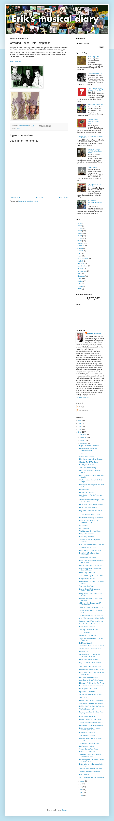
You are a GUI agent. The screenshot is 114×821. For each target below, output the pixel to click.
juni (81, 787)
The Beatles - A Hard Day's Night (94, 185)
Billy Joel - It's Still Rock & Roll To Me (91, 683)
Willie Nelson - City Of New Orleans (91, 703)
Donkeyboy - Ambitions (87, 537)
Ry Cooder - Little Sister (87, 692)
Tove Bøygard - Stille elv (87, 736)
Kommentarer (82, 410)
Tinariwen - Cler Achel (86, 586)
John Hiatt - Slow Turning (87, 468)
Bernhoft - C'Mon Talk (86, 492)
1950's (79, 228)
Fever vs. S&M (84, 652)
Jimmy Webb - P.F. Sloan (87, 558)
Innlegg (80, 406)
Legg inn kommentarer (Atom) (28, 201)
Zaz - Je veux (83, 525)
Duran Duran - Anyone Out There (90, 550)
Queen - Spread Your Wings (88, 749)
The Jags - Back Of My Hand (88, 630)
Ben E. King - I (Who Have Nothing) (91, 504)
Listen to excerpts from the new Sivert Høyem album (89, 729)
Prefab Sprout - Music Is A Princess (91, 700)
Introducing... (81, 271)
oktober (82, 440)
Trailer (79, 289)
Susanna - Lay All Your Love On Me (91, 621)
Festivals (80, 261)
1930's (79, 223)
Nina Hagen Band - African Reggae (90, 459)
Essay (79, 256)
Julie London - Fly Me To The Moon (91, 576)
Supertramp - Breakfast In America (90, 694)
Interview (80, 268)
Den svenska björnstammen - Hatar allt (95, 202)
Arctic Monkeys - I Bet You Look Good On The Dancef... (89, 655)
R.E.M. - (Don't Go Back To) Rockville (91, 706)
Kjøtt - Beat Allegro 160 (95, 73)
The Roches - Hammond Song (89, 743)
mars (81, 795)
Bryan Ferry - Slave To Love (88, 659)
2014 (80, 423)
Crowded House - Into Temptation (90, 624)
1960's (79, 231)
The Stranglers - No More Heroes (90, 531)
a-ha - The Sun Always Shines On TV (91, 618)
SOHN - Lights (92, 167)
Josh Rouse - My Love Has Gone (90, 667)
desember (83, 435)
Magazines (81, 276)
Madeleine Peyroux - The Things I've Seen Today (95, 151)
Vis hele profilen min (82, 397)
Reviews (80, 286)
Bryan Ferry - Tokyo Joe (87, 573)
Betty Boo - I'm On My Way (88, 507)
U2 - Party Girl (84, 528)
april (81, 792)
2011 (80, 432)
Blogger (64, 810)
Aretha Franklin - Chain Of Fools (90, 649)
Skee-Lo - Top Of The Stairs (88, 462)
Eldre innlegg (63, 197)
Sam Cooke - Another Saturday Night (91, 777)
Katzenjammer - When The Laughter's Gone (88, 449)
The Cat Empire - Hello (86, 709)
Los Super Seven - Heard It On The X (91, 544)
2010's (79, 243)
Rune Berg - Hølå (93, 57)
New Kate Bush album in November (91, 686)
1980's (18, 129)
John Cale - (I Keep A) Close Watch (91, 680)
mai (81, 790)
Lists (79, 273)
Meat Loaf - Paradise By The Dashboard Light (88, 521)
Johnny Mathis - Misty (86, 456)
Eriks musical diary (94, 333)
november (83, 437)
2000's (79, 241)
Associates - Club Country (88, 635)
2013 (80, 426)
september (83, 443)
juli (81, 784)
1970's (79, 233)
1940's (79, 226)
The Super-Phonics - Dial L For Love (91, 722)
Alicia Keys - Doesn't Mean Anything (91, 725)
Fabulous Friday (82, 258)
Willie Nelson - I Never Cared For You (91, 670)
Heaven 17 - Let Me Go (87, 752)
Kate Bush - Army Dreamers (88, 677)
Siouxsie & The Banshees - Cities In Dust (94, 121)
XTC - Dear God (84, 632)
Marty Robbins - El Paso (87, 578)
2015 (80, 420)
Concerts (80, 251)
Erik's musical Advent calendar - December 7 (95, 89)
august (82, 781)
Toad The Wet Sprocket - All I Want (90, 769)
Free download (82, 266)
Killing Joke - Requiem (86, 534)
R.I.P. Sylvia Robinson (86, 465)
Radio (79, 283)
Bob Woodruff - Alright (86, 746)
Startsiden (39, 197)
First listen (80, 263)
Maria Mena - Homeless (87, 733)
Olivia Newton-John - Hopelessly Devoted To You (90, 569)
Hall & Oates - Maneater (87, 627)
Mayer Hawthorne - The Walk (89, 446)
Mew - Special (84, 774)
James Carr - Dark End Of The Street (91, 646)
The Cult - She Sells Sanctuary (89, 772)
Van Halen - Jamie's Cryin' (88, 547)
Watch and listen (16, 61)
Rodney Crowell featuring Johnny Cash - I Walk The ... (90, 590)
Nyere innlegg (15, 197)
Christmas (80, 246)
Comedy (80, 248)
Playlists (80, 281)
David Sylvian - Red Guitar (88, 689)
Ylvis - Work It (83, 697)
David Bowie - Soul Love (87, 716)
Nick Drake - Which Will (95, 105)
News (79, 278)
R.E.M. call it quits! (85, 643)
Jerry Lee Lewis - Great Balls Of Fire (91, 608)
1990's (79, 238)
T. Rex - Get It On (85, 453)
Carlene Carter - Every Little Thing (90, 565)
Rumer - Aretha (84, 489)
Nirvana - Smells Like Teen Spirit (90, 719)
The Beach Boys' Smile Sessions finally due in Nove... (90, 755)
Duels (79, 253)
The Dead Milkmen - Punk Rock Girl (91, 615)
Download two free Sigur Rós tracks (91, 518)
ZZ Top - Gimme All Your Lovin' (89, 515)
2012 (80, 429)
